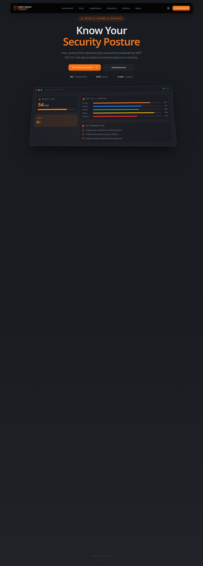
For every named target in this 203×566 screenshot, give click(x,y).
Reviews (126, 8)
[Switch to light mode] (168, 8)
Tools (81, 8)
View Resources (118, 67)
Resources (111, 8)
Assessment (67, 8)
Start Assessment (181, 8)
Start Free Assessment (84, 67)
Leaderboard (95, 8)
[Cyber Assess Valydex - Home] (28, 8)
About (138, 8)
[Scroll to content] (101, 558)
